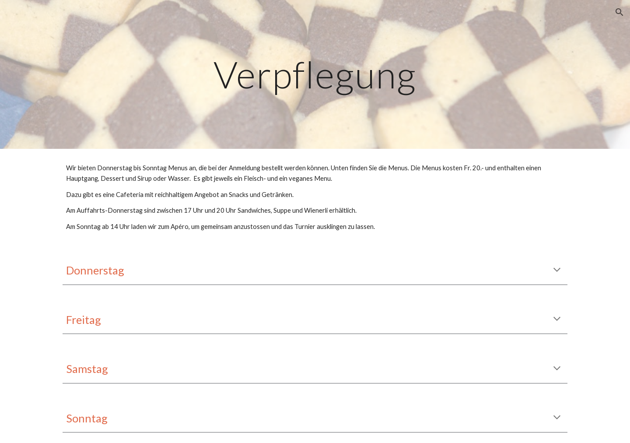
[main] (315, 74)
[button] (619, 12)
